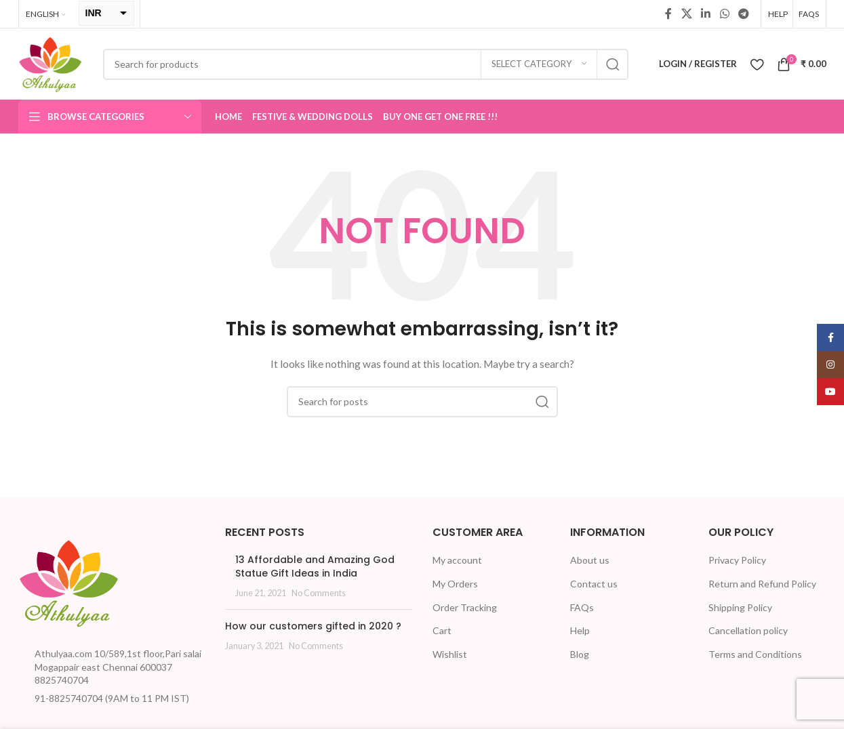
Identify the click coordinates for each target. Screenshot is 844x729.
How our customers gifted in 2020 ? (313, 626)
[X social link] (686, 13)
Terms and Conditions (755, 654)
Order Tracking (465, 607)
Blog (579, 654)
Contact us (594, 583)
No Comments (319, 593)
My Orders (455, 583)
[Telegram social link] (743, 13)
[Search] (365, 64)
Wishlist (450, 654)
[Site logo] (50, 62)
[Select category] (539, 64)
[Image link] (69, 581)
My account (457, 560)
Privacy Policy (737, 560)
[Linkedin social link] (706, 13)
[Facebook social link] (668, 13)
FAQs (582, 607)
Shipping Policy (740, 607)
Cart (442, 630)
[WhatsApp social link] (724, 13)
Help (580, 630)
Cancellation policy (748, 630)
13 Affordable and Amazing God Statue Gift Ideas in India (315, 566)
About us (589, 560)
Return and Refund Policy (762, 583)
